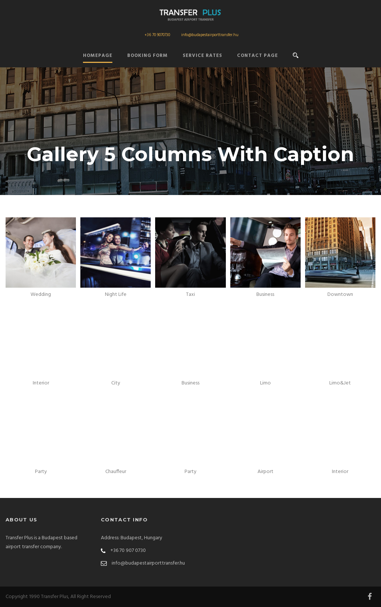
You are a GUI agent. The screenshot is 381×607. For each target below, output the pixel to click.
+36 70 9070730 (157, 35)
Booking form (147, 56)
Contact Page (257, 56)
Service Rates (202, 56)
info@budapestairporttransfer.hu (209, 35)
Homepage (97, 56)
